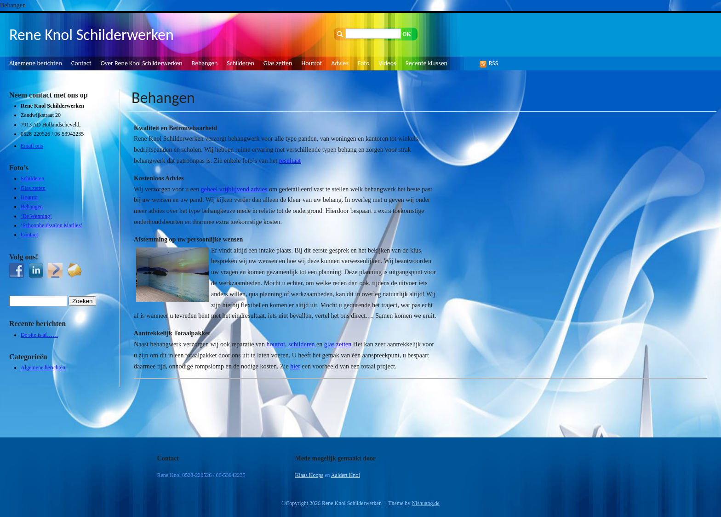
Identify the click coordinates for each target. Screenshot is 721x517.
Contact (81, 63)
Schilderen (240, 63)
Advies (339, 63)
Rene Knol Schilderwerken (91, 34)
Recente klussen (426, 63)
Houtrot (311, 63)
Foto (364, 63)
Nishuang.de (425, 503)
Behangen (205, 63)
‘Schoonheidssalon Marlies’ (51, 225)
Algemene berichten (35, 63)
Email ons (32, 146)
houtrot (276, 344)
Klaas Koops (309, 475)
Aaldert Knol (345, 475)
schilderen (301, 344)
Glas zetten (277, 63)
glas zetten (337, 344)
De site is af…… (39, 335)
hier (295, 366)
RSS (491, 63)
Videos (387, 63)
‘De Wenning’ (36, 216)
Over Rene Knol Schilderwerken (142, 63)
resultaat (290, 160)
